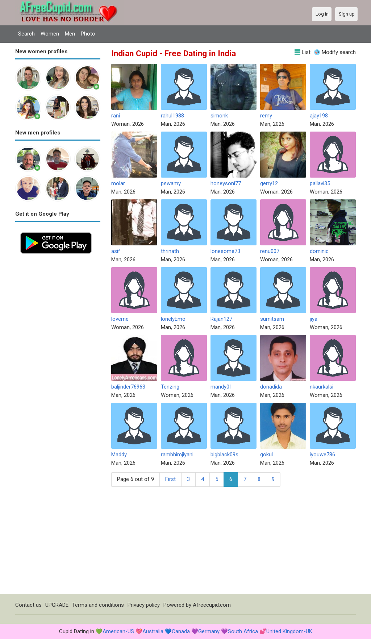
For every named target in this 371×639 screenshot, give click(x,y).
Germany (209, 631)
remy (266, 115)
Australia (152, 631)
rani (115, 115)
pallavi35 (320, 183)
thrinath (170, 251)
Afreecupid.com (212, 605)
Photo (88, 33)
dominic (319, 251)
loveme (120, 319)
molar (118, 183)
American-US (118, 631)
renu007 (269, 251)
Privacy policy (144, 605)
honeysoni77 (225, 183)
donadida (271, 386)
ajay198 (319, 115)
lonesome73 (225, 251)
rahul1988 (172, 115)
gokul (266, 454)
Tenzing (170, 386)
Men (70, 33)
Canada (181, 631)
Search (26, 33)
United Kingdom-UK (289, 631)
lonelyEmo (173, 319)
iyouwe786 (322, 454)
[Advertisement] (57, 367)
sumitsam (272, 319)
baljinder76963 (128, 386)
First (170, 479)
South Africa (243, 631)
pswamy (171, 183)
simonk (219, 115)
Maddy (119, 454)
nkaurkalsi (321, 386)
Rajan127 (221, 319)
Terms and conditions (98, 605)
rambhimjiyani (177, 454)
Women (50, 33)
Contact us (28, 605)
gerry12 (269, 183)
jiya (313, 319)
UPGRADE (56, 605)
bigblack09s (224, 454)
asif (115, 251)
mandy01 (221, 386)
